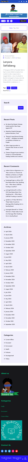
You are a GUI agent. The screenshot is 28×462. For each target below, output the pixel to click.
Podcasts (8, 352)
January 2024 (9, 311)
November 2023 (10, 318)
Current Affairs (10, 339)
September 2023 (10, 324)
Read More (6, 90)
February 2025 (10, 270)
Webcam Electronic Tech (17, 458)
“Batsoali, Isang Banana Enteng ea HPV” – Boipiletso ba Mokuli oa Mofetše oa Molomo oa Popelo (14, 139)
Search (6, 102)
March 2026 (9, 235)
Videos (19, 58)
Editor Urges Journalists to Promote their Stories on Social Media (14, 147)
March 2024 (9, 305)
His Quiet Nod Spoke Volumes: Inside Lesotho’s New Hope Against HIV (14, 126)
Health (7, 349)
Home (10, 28)
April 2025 (8, 263)
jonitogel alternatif (11, 190)
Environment (9, 346)
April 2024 (8, 302)
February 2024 (10, 308)
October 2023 (9, 321)
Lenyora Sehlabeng (9, 63)
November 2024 (10, 279)
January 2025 (9, 273)
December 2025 (10, 241)
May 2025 (8, 260)
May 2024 (8, 299)
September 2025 (10, 251)
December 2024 (10, 276)
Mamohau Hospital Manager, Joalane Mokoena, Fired (13, 132)
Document (8, 343)
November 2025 (10, 244)
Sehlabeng (14, 88)
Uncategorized (10, 355)
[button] (4, 1)
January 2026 (9, 238)
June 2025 (8, 257)
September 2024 (10, 286)
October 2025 (9, 247)
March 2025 (9, 267)
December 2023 (10, 315)
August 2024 (9, 289)
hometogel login (10, 180)
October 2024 (10, 283)
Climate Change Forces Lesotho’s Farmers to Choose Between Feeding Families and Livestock (15, 154)
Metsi (8, 88)
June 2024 (8, 295)
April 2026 (8, 231)
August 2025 (9, 254)
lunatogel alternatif (11, 209)
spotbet (8, 200)
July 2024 (8, 292)
